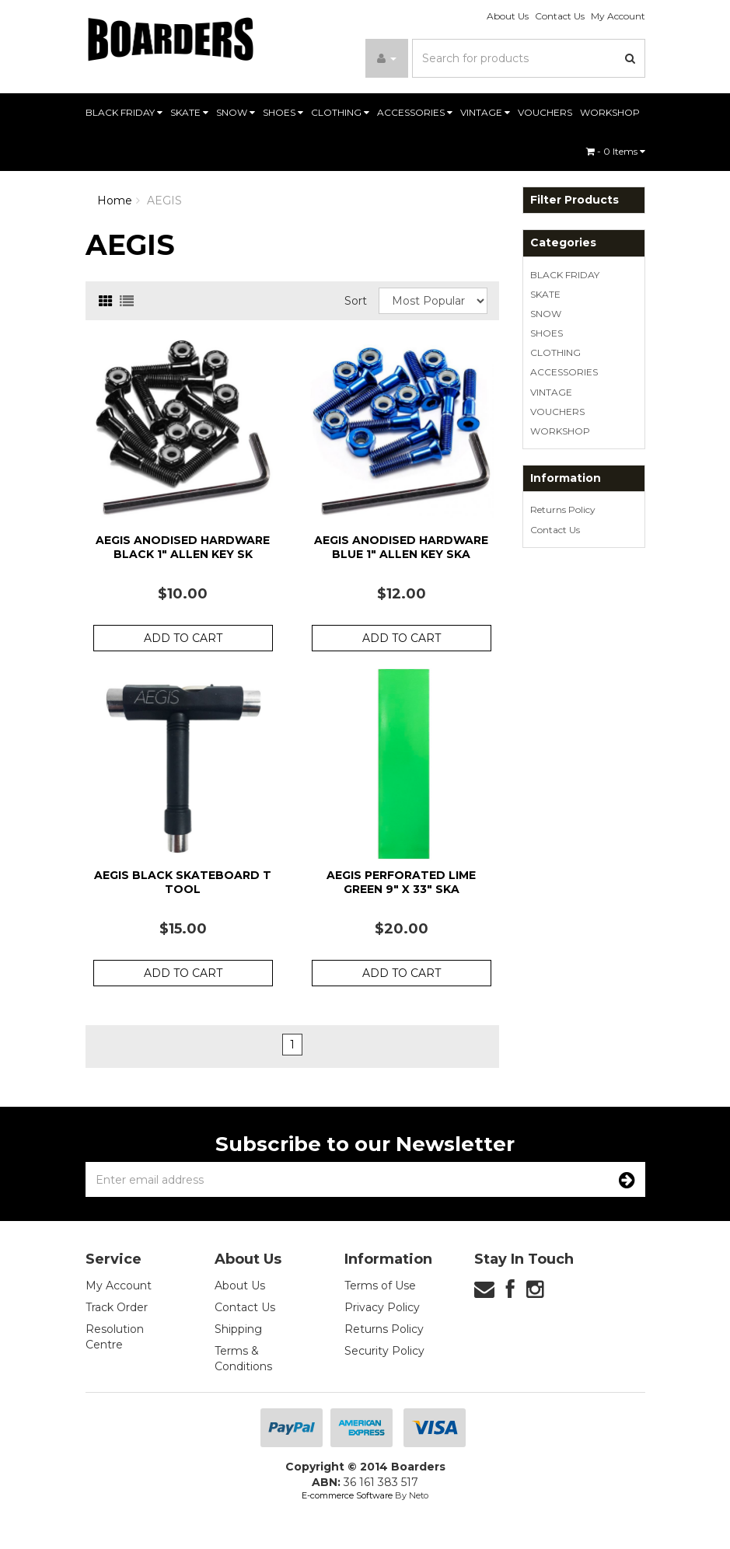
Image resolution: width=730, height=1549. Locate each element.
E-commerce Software (347, 1495)
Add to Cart (183, 638)
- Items (615, 151)
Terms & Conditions (243, 1358)
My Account (618, 16)
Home (114, 201)
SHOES (283, 112)
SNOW (235, 112)
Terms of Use (380, 1286)
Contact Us (560, 16)
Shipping (238, 1329)
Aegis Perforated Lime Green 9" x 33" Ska (401, 882)
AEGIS (164, 201)
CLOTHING (340, 112)
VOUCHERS (545, 112)
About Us (508, 16)
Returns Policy (563, 509)
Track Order (117, 1307)
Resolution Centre (115, 1337)
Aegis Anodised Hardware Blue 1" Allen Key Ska (401, 547)
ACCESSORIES (414, 112)
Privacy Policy (382, 1307)
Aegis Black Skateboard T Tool (182, 882)
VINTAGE (485, 112)
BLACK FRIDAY (124, 112)
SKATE (189, 112)
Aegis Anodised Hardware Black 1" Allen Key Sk (183, 547)
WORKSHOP (610, 112)
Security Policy (384, 1351)
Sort (355, 301)
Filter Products (574, 200)
